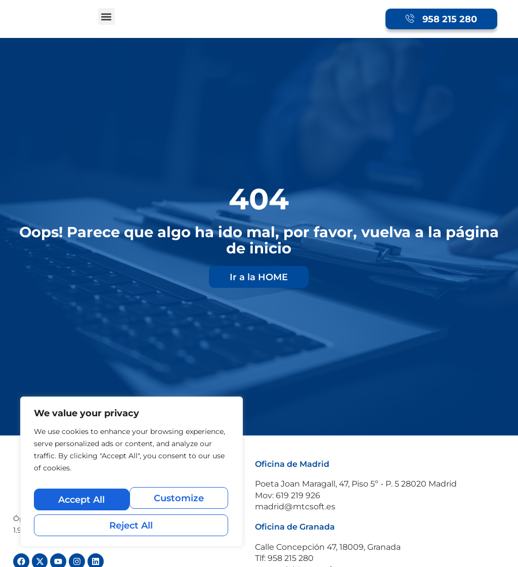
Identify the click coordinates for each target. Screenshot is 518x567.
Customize (82, 503)
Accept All (131, 525)
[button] (106, 16)
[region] (131, 477)
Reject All (180, 503)
